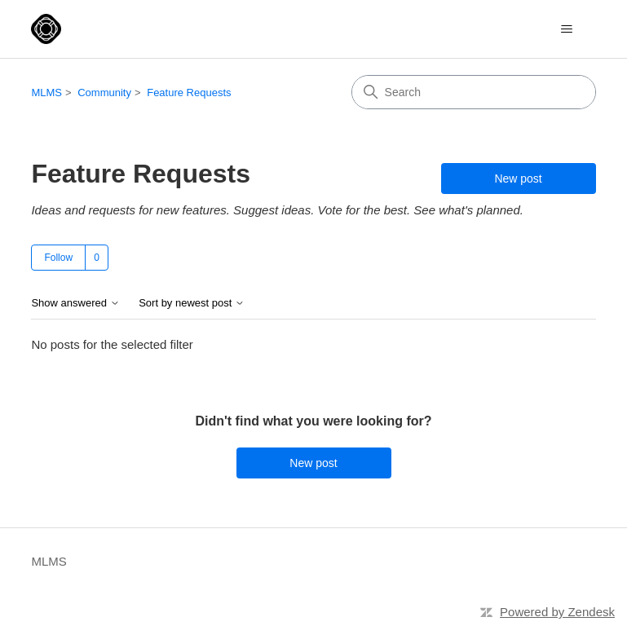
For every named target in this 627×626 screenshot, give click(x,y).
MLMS (46, 92)
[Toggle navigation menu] (567, 29)
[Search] (473, 92)
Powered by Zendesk (557, 612)
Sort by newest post (192, 303)
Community (104, 92)
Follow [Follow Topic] (58, 257)
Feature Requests (189, 92)
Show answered (75, 303)
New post (517, 178)
